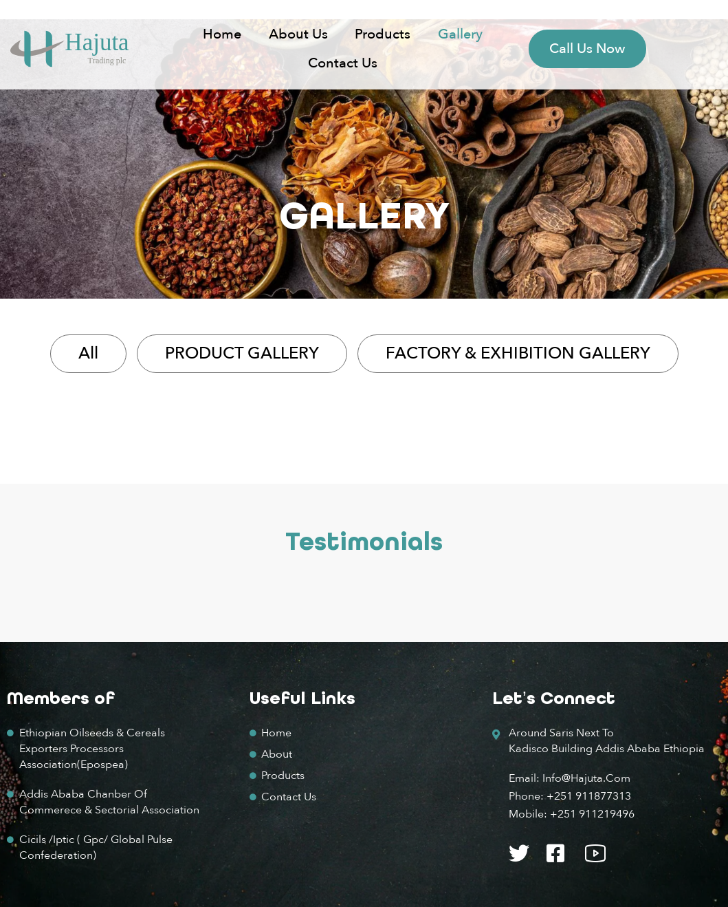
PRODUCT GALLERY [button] (242, 353)
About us (298, 34)
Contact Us (342, 63)
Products (382, 34)
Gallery (460, 34)
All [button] (88, 353)
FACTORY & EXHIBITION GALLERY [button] (518, 353)
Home (222, 34)
